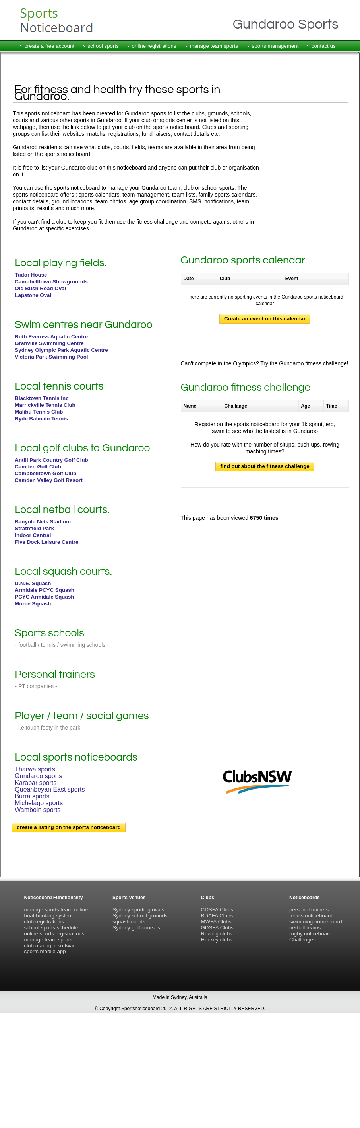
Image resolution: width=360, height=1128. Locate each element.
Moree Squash (33, 604)
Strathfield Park (34, 528)
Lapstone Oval (33, 295)
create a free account (49, 46)
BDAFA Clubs (217, 916)
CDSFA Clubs (217, 910)
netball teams (305, 928)
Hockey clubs (216, 940)
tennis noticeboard (311, 916)
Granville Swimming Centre (49, 343)
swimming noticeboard (315, 922)
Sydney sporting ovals (138, 910)
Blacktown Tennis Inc (41, 398)
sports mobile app (45, 951)
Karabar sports (35, 782)
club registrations (44, 922)
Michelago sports (39, 803)
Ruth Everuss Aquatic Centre (51, 337)
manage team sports (214, 46)
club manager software (51, 945)
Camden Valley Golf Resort (48, 480)
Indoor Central (33, 535)
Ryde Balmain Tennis (41, 419)
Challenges (302, 940)
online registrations (154, 46)
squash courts (128, 922)
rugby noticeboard (310, 934)
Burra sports (32, 796)
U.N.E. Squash (33, 583)
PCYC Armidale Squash (44, 597)
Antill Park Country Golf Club (51, 460)
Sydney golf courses (136, 928)
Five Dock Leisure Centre (46, 542)
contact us (324, 46)
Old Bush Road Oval (40, 288)
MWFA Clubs (216, 922)
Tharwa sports (35, 769)
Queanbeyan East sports (50, 789)
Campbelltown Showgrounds (51, 282)
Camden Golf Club (38, 467)
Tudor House (31, 275)
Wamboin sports (37, 809)
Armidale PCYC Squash (44, 590)
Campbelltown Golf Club (45, 473)
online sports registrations (54, 934)
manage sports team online (56, 910)
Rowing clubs (216, 934)
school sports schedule (51, 928)
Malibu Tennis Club (39, 412)
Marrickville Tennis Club (45, 405)
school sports (103, 46)
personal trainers (309, 910)
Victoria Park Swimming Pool (51, 357)
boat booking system (48, 916)
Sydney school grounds (140, 916)
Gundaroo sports (38, 776)
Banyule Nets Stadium (43, 522)
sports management (275, 46)
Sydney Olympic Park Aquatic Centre (61, 350)
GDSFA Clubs (217, 928)
